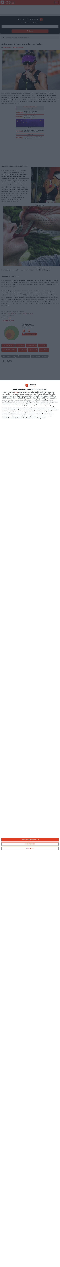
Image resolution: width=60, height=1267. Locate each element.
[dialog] (30, 823)
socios (16, 392)
